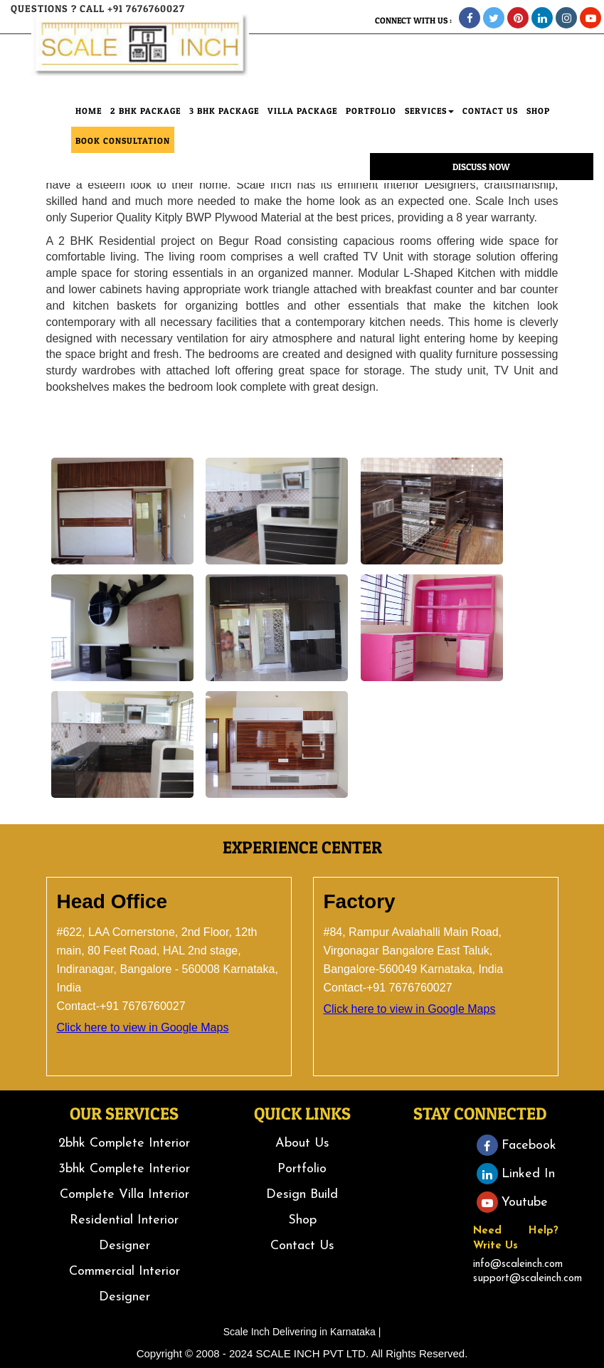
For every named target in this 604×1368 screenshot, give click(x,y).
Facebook (516, 1145)
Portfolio (302, 1169)
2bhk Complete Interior (124, 1143)
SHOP (538, 123)
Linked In (516, 1174)
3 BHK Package (224, 123)
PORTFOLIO (371, 123)
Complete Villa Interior (124, 1194)
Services (429, 123)
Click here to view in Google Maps (143, 1027)
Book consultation (122, 153)
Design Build (302, 1194)
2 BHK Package (145, 123)
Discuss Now (481, 179)
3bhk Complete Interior (124, 1169)
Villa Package (302, 123)
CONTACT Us (490, 123)
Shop (302, 1220)
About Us (302, 1143)
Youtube (512, 1202)
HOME (88, 123)
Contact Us (302, 1246)
